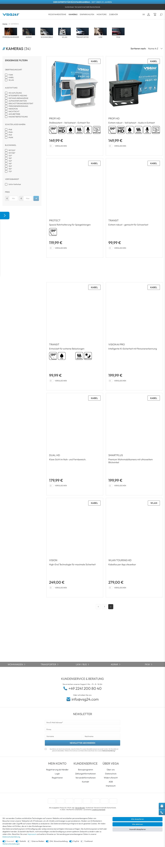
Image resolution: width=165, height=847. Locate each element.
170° (10, 171)
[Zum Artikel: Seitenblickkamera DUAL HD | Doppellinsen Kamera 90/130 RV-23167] (74, 444)
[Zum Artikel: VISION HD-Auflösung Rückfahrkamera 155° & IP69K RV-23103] (74, 547)
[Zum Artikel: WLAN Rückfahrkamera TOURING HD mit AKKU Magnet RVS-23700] (134, 547)
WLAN (11, 80)
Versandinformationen (85, 777)
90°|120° (12, 150)
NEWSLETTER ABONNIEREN (82, 743)
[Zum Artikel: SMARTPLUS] (134, 444)
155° (10, 169)
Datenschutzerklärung (108, 751)
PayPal (76, 841)
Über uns (111, 769)
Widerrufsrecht (111, 777)
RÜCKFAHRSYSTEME (57, 14)
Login (57, 773)
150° (10, 166)
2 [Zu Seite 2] (110, 607)
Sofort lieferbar (15, 184)
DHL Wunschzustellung (59, 841)
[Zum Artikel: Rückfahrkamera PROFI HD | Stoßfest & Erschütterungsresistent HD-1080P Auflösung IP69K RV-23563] (134, 106)
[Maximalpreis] (27, 198)
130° (10, 158)
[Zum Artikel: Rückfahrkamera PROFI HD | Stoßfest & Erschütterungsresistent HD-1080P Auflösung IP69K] (74, 106)
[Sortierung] (154, 48)
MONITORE (102, 14)
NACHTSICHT (14, 111)
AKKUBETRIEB (14, 114)
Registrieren (57, 777)
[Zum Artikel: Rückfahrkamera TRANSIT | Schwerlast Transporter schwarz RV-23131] (134, 208)
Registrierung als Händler (57, 769)
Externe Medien (38, 841)
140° (10, 161)
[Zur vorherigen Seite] (98, 606)
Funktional (89, 841)
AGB (111, 781)
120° (10, 155)
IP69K (11, 137)
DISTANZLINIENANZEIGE (18, 98)
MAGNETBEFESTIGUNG (18, 117)
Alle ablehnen (137, 824)
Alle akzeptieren (137, 819)
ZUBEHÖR (113, 14)
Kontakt (85, 781)
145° (10, 163)
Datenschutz (110, 773)
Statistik (23, 841)
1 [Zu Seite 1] (104, 607)
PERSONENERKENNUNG (18, 106)
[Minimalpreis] (13, 198)
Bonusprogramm (85, 769)
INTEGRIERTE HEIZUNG (18, 95)
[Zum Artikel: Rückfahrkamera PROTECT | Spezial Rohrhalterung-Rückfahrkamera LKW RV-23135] (74, 208)
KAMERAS (73, 14)
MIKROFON (13, 109)
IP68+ (11, 132)
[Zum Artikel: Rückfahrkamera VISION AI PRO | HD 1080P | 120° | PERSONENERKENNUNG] (134, 336)
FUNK (11, 75)
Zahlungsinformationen (85, 773)
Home (5, 24)
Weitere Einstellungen (11, 844)
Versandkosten (80, 808)
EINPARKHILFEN (87, 14)
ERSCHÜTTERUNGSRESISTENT (21, 103)
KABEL (11, 77)
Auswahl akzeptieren (137, 829)
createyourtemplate (98, 809)
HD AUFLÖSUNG (15, 93)
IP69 (10, 135)
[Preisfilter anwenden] (36, 198)
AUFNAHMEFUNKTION (18, 101)
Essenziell (10, 841)
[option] (82, 7)
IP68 (10, 129)
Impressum (111, 785)
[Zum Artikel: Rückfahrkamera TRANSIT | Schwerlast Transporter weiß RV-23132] (74, 336)
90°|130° (12, 153)
